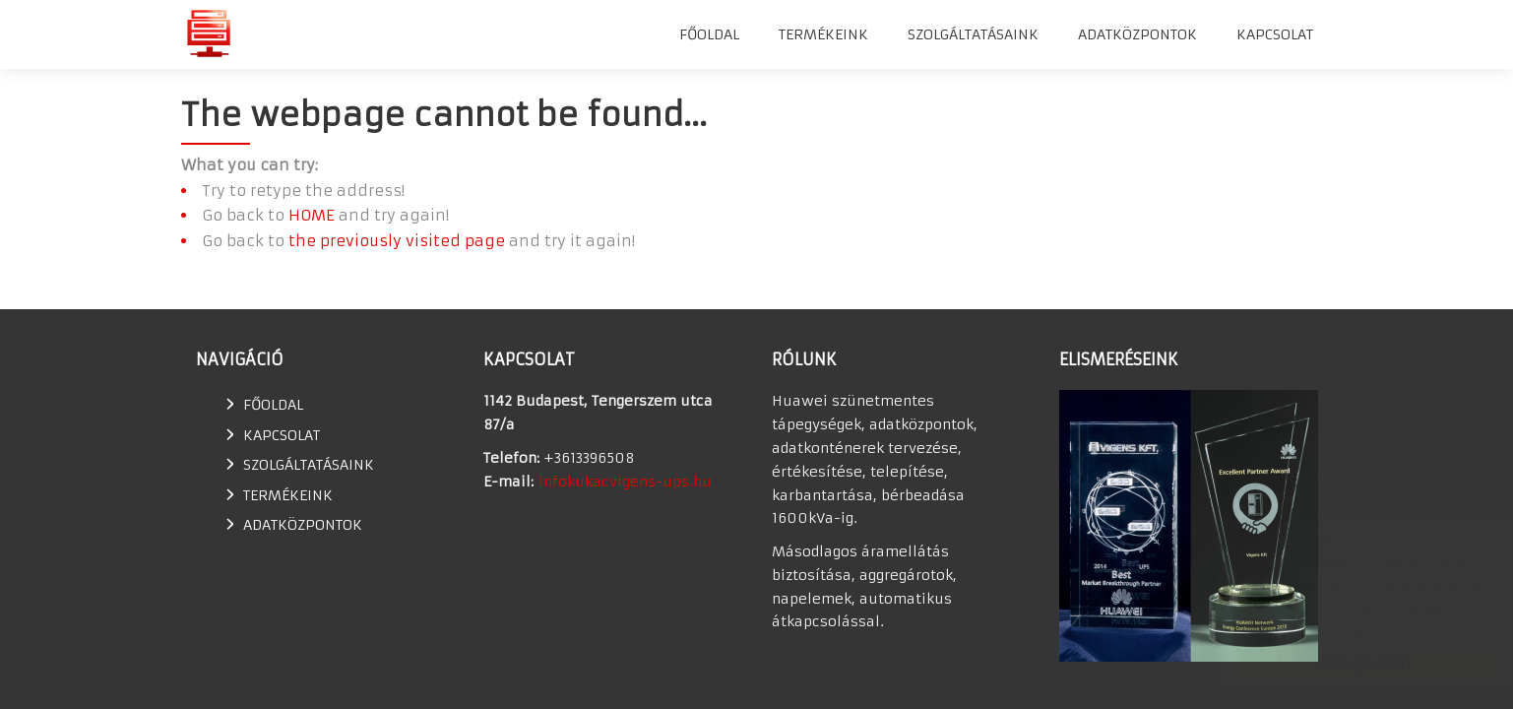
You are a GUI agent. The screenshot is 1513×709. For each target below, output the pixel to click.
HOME (311, 215)
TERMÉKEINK (823, 34)
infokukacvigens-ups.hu (625, 481)
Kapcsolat (1274, 34)
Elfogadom (1346, 663)
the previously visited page (396, 240)
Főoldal (709, 34)
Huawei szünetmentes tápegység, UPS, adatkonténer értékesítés (208, 33)
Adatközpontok (1137, 34)
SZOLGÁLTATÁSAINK (973, 34)
